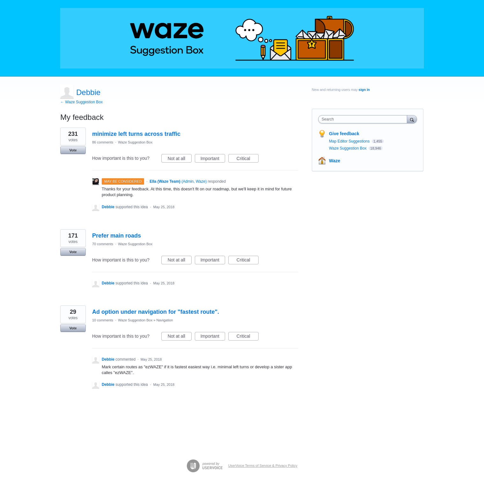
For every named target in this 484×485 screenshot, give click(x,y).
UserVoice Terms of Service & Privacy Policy (262, 465)
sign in (364, 90)
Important (213, 159)
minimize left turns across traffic (136, 134)
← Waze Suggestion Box (81, 102)
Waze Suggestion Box (135, 142)
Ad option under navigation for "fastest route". (155, 312)
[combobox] (364, 119)
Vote (73, 150)
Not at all (180, 159)
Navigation (164, 320)
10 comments (102, 320)
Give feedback (344, 133)
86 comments (102, 142)
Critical (248, 159)
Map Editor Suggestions (350, 141)
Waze (334, 160)
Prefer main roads (116, 235)
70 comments (102, 244)
